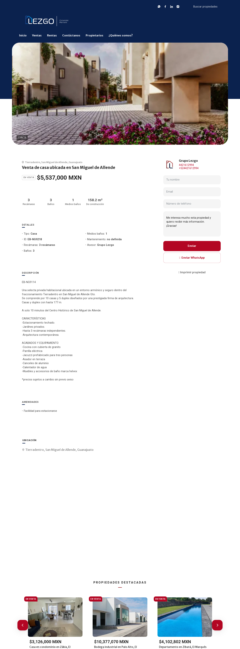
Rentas (52, 35)
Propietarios (94, 35)
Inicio (23, 35)
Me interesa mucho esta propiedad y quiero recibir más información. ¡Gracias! (192, 223)
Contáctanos (71, 35)
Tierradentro (32, 162)
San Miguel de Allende (54, 162)
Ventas (37, 35)
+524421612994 (189, 168)
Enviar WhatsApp (192, 257)
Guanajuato (75, 162)
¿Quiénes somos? (121, 35)
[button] (22, 625)
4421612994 (186, 165)
